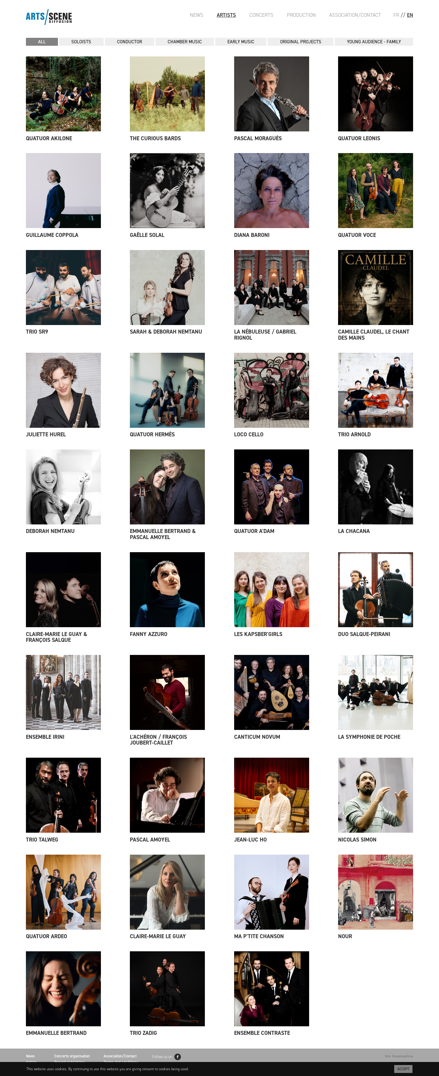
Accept (403, 1069)
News (196, 15)
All (42, 42)
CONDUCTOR (129, 42)
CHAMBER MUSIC (185, 42)
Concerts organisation (72, 1056)
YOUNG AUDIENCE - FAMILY (374, 42)
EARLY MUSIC (240, 42)
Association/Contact (355, 15)
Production (301, 15)
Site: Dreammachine (399, 1056)
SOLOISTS (81, 42)
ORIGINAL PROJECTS (300, 42)
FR (396, 15)
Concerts (261, 15)
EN (410, 15)
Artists (226, 15)
